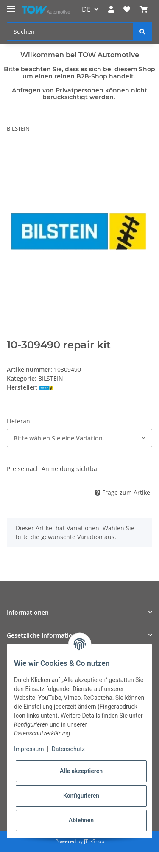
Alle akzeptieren (81, 771)
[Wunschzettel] (127, 9)
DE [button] (86, 9)
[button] (111, 9)
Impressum (29, 749)
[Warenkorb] (143, 9)
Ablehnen (81, 820)
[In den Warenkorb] (13, 155)
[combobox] (79, 438)
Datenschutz (68, 749)
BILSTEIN (50, 378)
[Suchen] (70, 31)
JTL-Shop (94, 841)
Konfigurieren (81, 795)
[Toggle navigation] (11, 5)
